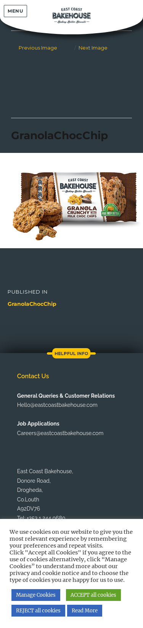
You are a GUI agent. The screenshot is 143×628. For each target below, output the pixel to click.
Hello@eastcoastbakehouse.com (57, 405)
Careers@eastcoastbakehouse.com (60, 433)
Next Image (93, 48)
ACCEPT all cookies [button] (93, 595)
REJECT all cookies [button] (38, 610)
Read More (85, 610)
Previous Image (38, 48)
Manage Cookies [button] (36, 595)
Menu (15, 11)
